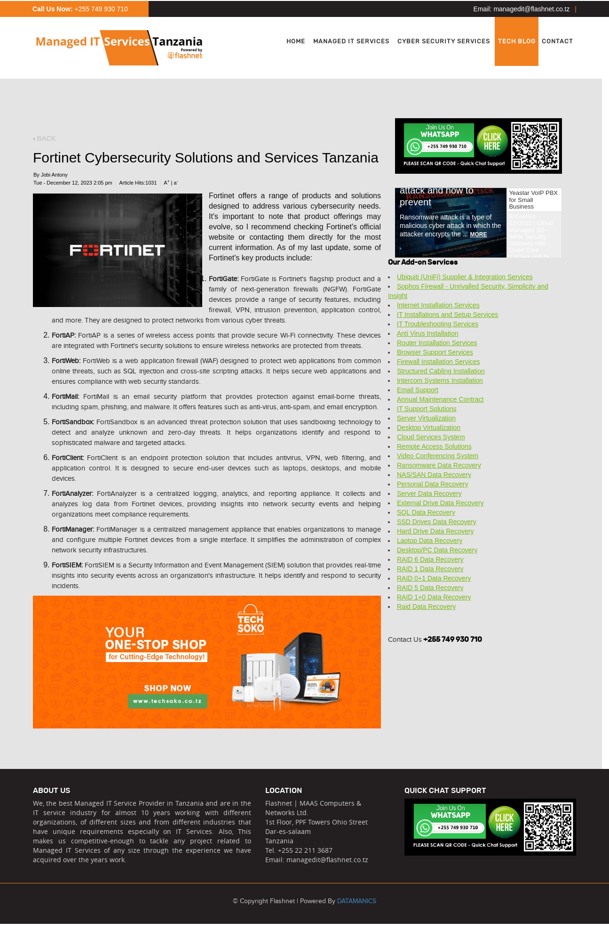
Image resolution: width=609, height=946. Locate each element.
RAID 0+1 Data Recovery (434, 578)
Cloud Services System (431, 437)
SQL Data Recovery (426, 512)
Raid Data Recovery (426, 606)
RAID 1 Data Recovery (430, 569)
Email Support (417, 390)
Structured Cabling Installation (441, 371)
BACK (44, 138)
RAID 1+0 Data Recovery (434, 597)
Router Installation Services (437, 343)
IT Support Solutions (427, 408)
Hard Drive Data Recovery (435, 531)
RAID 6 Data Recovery (430, 559)
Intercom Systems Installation (440, 380)
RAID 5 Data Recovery (430, 587)
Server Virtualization (426, 418)
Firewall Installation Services (438, 361)
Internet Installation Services (438, 305)
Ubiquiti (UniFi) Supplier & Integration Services (465, 277)
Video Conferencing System (437, 456)
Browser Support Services (435, 352)
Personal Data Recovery (432, 484)
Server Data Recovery (429, 493)
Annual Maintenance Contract (440, 399)
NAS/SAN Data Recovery (434, 474)
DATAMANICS (356, 901)
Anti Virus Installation (427, 333)
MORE (432, 234)
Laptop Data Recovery (429, 540)
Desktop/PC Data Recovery (437, 550)
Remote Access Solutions (434, 446)
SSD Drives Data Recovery (436, 522)
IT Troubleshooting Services (437, 324)
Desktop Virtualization (428, 427)
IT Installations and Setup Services (447, 314)
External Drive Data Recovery (440, 503)
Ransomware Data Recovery (439, 465)
